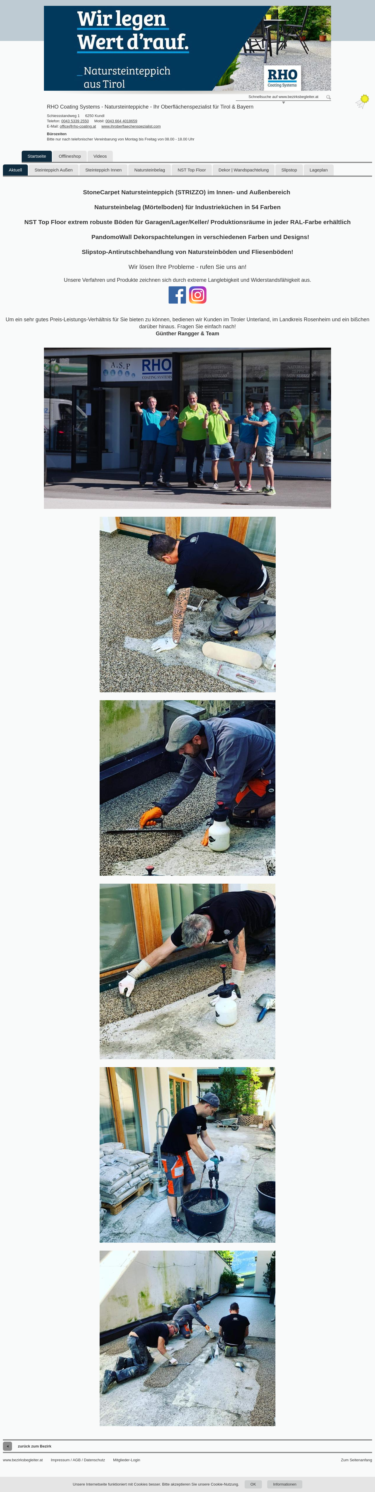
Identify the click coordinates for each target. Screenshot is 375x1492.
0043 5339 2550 (75, 121)
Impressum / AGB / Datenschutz (78, 1460)
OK (253, 1484)
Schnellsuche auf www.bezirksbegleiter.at (283, 97)
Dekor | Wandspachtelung (244, 169)
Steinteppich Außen (54, 169)
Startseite (37, 156)
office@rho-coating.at (78, 126)
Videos (100, 156)
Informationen (284, 1484)
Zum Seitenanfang (356, 1460)
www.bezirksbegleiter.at (23, 1460)
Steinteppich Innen (103, 169)
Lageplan (319, 169)
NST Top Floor (192, 169)
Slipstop (289, 169)
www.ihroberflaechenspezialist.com (131, 126)
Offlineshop (70, 156)
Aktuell (15, 169)
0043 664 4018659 (121, 121)
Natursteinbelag (149, 169)
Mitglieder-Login (126, 1460)
